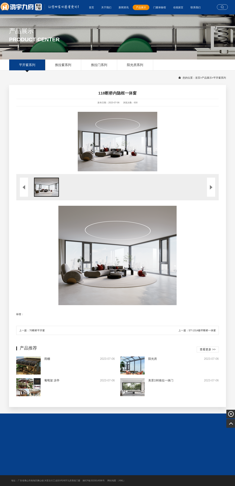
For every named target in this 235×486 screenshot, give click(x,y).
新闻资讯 (124, 7)
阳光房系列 (135, 66)
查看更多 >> (207, 349)
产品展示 (141, 7)
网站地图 (111, 480)
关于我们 (106, 7)
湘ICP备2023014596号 (93, 480)
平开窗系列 (27, 66)
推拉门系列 (99, 66)
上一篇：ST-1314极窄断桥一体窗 (197, 330)
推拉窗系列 (63, 66)
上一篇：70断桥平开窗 (32, 330)
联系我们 (196, 7)
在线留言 (178, 7)
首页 (91, 7)
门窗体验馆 (159, 7)
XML (121, 480)
